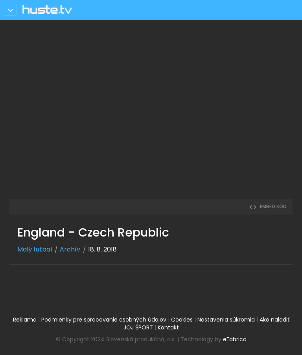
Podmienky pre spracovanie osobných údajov (103, 320)
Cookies (182, 320)
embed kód (268, 206)
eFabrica (235, 339)
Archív (70, 249)
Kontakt (168, 327)
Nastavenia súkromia (226, 320)
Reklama (25, 320)
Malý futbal (34, 249)
